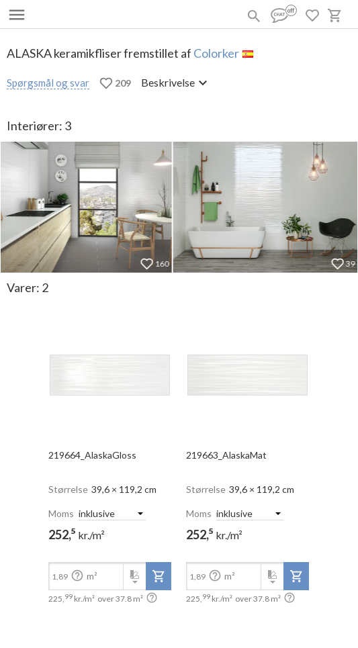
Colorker (216, 53)
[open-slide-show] (109, 370)
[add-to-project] (158, 576)
